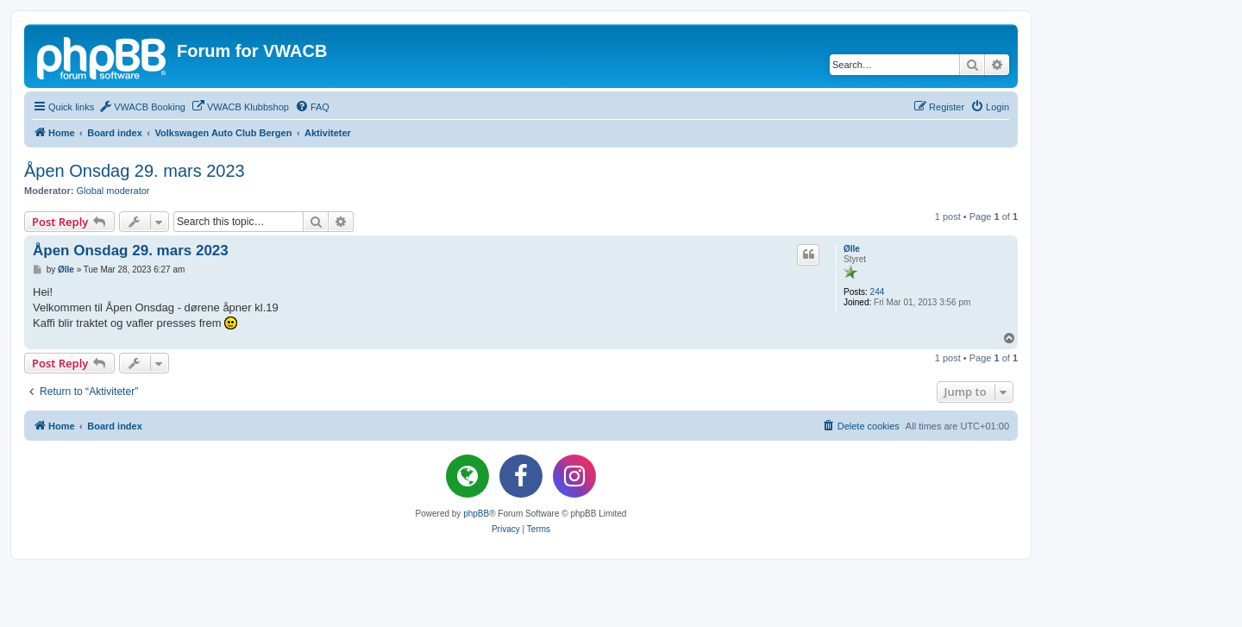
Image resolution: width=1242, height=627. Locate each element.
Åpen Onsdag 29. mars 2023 (134, 170)
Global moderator (113, 190)
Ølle (852, 249)
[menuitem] (141, 107)
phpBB (476, 513)
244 (877, 292)
